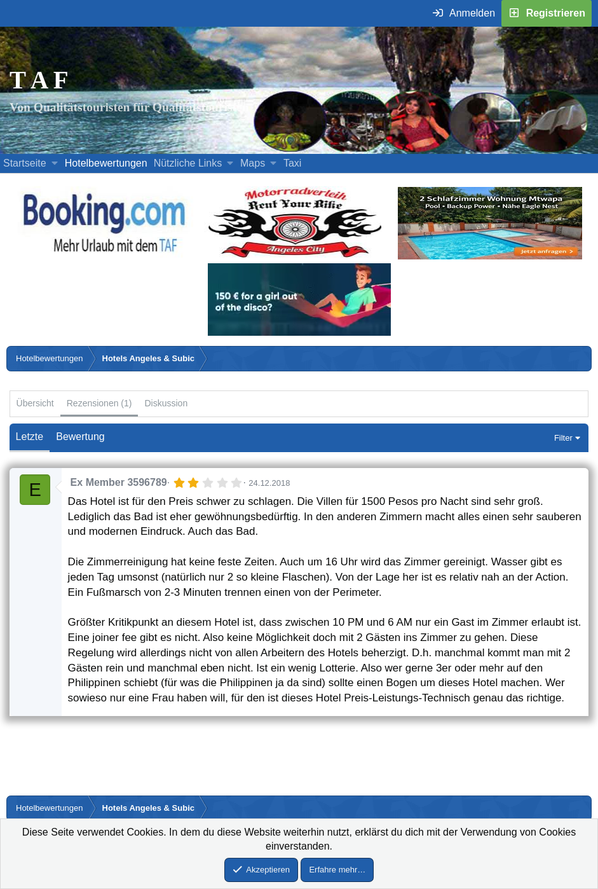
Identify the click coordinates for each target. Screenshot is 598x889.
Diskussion (165, 403)
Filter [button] (563, 438)
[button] (54, 163)
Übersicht (35, 403)
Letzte (30, 436)
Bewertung (80, 436)
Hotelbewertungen (106, 163)
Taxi (292, 163)
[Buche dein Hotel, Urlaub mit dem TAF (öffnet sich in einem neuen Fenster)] (104, 256)
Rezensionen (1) (99, 403)
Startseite (24, 163)
